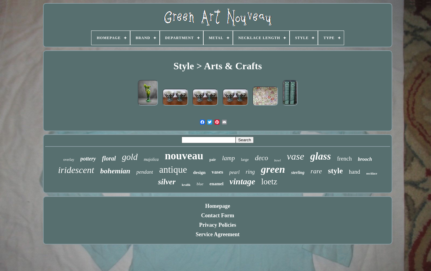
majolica (151, 159)
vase (295, 156)
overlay (68, 159)
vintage (242, 181)
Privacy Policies (217, 225)
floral (109, 158)
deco (261, 158)
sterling (298, 172)
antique (173, 169)
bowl (277, 160)
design (199, 172)
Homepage (217, 206)
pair (212, 159)
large (245, 159)
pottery (88, 159)
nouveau (184, 156)
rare (316, 171)
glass (320, 156)
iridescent (76, 170)
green (273, 169)
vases (217, 172)
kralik (186, 184)
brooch (365, 159)
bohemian (115, 171)
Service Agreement (218, 234)
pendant (144, 172)
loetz (269, 181)
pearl (234, 172)
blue (200, 184)
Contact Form (217, 215)
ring (250, 172)
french (344, 158)
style (335, 171)
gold (130, 157)
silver (167, 181)
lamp (228, 158)
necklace (371, 173)
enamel (216, 183)
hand (354, 171)
